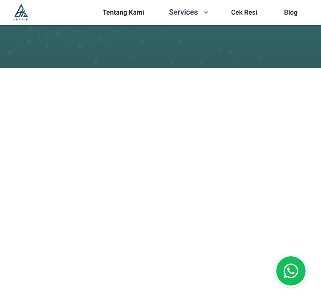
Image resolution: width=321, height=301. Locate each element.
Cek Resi (244, 12)
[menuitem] (123, 12)
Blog (291, 12)
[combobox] (12, 222)
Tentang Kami (123, 12)
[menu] (123, 13)
